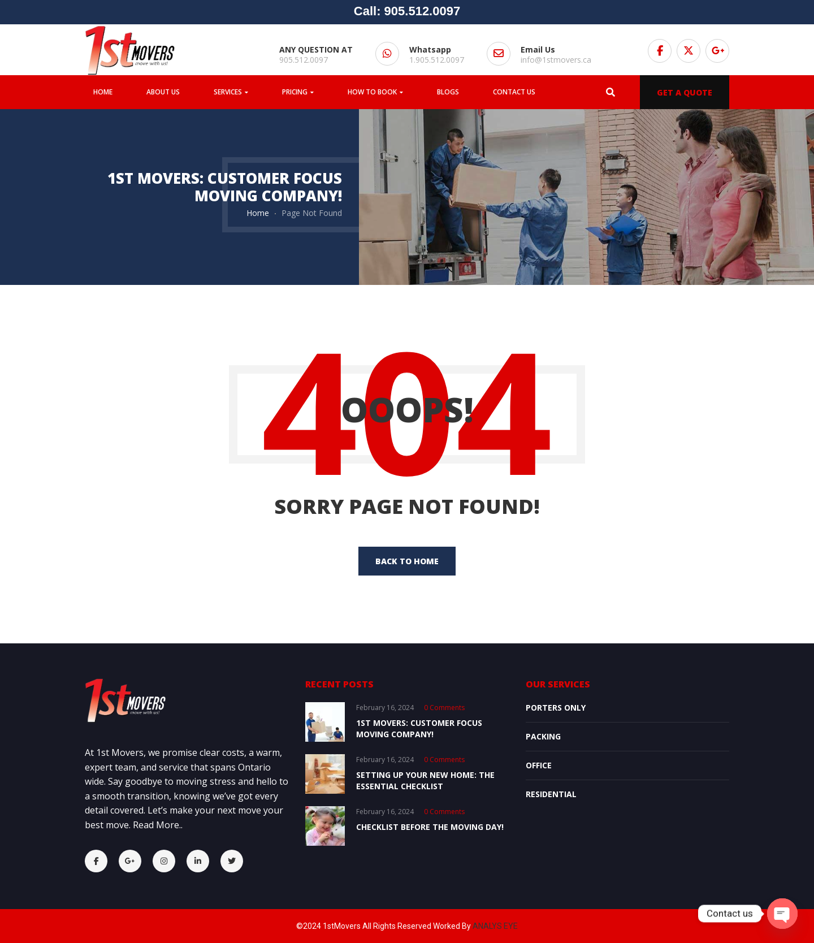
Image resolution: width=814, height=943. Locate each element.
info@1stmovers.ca (556, 59)
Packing (543, 736)
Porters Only (556, 707)
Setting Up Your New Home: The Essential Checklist (425, 780)
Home (257, 212)
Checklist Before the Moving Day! (430, 826)
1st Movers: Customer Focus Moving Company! (419, 728)
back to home (407, 561)
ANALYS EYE (495, 926)
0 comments (444, 707)
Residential (551, 794)
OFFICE (539, 765)
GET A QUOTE (684, 92)
